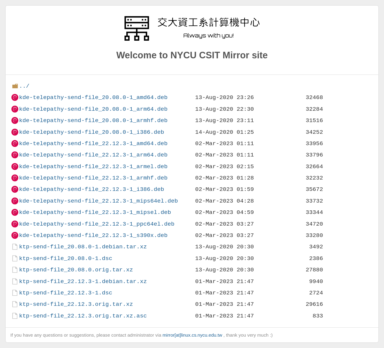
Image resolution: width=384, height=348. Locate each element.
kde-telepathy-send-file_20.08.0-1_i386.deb (91, 132)
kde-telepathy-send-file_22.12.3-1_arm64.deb (93, 155)
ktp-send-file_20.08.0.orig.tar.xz (76, 270)
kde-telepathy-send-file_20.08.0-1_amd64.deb (93, 97)
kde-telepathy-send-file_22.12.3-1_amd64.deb (93, 143)
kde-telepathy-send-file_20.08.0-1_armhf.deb (93, 120)
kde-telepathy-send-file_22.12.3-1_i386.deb (91, 189)
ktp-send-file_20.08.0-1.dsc (65, 258)
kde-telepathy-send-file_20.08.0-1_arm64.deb (93, 109)
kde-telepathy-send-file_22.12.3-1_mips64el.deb (98, 201)
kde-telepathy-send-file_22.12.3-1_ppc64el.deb (96, 224)
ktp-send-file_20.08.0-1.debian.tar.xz (83, 247)
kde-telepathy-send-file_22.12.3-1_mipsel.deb (95, 212)
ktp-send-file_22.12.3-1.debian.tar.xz (83, 281)
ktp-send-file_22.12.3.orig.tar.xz (76, 304)
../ (24, 86)
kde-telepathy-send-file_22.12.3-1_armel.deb (93, 166)
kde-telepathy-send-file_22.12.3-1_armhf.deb (93, 178)
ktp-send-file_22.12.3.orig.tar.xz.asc (83, 316)
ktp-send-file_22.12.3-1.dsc (65, 293)
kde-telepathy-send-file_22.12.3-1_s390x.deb (93, 235)
